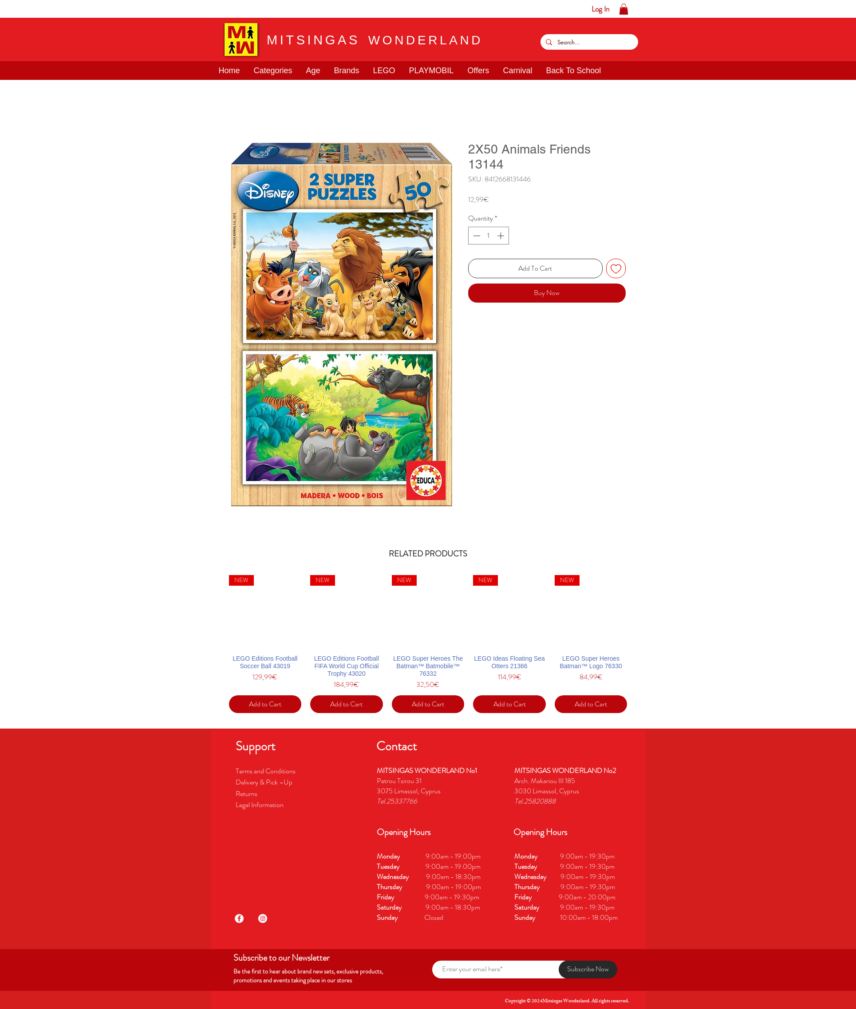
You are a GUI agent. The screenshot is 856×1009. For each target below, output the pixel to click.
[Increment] (501, 235)
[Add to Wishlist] (616, 268)
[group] (428, 644)
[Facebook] (239, 918)
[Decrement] (475, 235)
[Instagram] (262, 918)
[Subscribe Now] (588, 969)
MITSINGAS (313, 40)
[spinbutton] (488, 235)
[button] (34, 9)
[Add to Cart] (265, 704)
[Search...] (588, 42)
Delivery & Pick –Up (265, 782)
